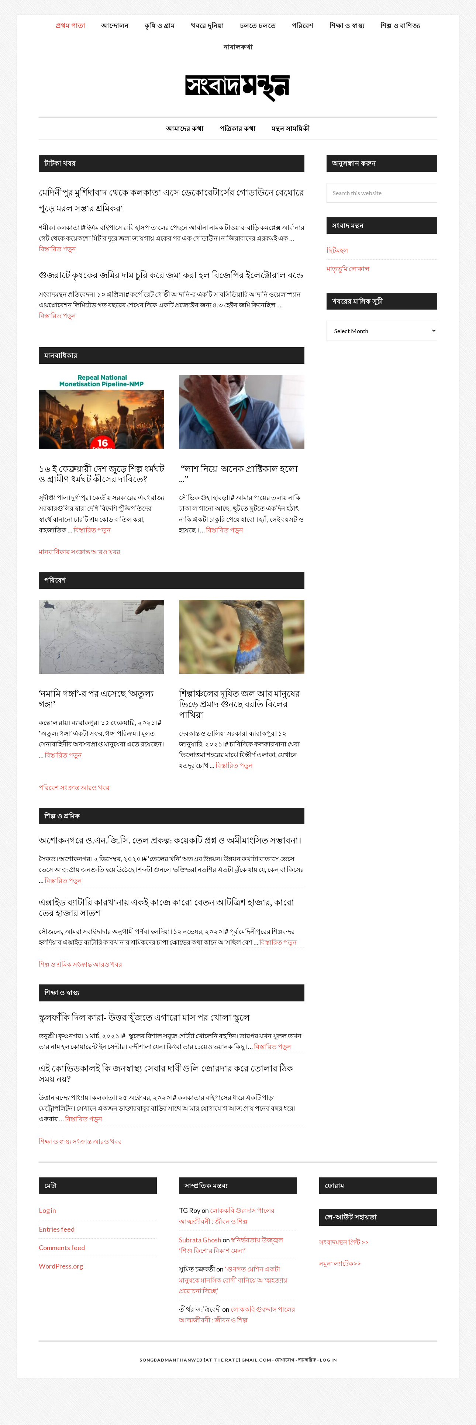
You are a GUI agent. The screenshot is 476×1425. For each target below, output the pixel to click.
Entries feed (57, 1261)
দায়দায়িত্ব (307, 1391)
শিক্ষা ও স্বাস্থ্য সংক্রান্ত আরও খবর (80, 1173)
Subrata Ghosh (200, 1271)
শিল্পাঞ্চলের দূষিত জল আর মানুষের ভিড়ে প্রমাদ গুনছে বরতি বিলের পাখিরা (239, 736)
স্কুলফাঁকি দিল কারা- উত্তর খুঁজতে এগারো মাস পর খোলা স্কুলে (144, 1049)
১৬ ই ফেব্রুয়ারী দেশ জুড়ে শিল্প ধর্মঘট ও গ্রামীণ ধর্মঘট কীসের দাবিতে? (101, 506)
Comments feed (62, 1279)
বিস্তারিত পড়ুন (57, 265)
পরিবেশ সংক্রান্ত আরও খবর (74, 819)
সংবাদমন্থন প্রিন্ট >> (344, 1274)
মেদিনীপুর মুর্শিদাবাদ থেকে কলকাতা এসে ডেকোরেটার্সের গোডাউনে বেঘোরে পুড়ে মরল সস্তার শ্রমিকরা (157, 206)
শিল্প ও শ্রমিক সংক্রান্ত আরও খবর (80, 996)
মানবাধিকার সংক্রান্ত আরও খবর (79, 583)
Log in (47, 1242)
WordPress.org (61, 1298)
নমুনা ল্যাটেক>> (340, 1295)
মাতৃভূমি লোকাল (348, 269)
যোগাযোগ (284, 1391)
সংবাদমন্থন (238, 87)
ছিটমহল (337, 250)
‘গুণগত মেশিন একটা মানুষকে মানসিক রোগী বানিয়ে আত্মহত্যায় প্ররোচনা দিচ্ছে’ (233, 1312)
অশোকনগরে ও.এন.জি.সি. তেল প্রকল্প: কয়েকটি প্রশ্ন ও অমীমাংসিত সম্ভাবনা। (171, 872)
